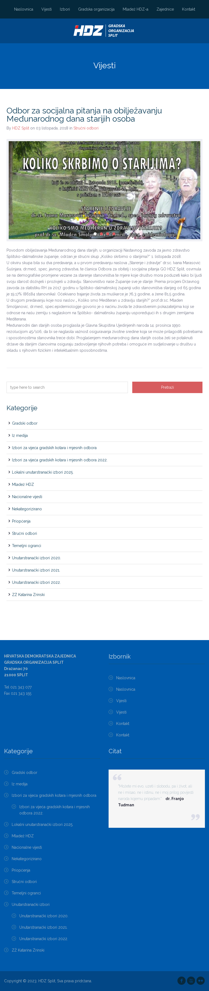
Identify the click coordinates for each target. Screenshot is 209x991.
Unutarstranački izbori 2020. (36, 558)
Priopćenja (21, 521)
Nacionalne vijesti (27, 497)
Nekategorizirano (27, 509)
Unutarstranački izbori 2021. (36, 570)
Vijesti (46, 9)
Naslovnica (23, 9)
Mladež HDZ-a (135, 9)
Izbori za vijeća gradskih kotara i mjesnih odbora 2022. (59, 460)
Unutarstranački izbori (31, 904)
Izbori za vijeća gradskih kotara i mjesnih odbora (54, 448)
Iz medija (20, 435)
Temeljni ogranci (26, 546)
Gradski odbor (25, 423)
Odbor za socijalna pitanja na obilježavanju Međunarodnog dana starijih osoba (84, 115)
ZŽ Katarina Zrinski (28, 594)
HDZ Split (20, 128)
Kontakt (188, 9)
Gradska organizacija (96, 9)
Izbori (65, 9)
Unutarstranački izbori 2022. (36, 582)
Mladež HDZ (23, 484)
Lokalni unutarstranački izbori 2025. (42, 472)
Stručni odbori (86, 128)
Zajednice (165, 9)
